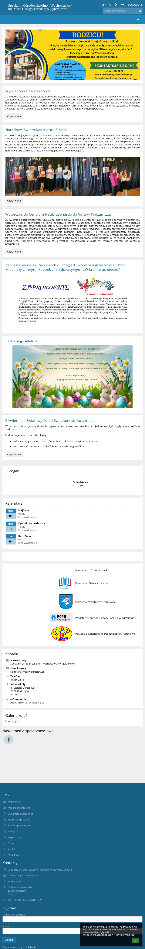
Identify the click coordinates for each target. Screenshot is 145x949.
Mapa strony (15, 837)
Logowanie (135, 4)
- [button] (110, 4)
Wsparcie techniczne (19, 807)
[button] (122, 4)
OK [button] (135, 940)
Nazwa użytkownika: (13, 914)
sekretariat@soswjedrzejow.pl (27, 671)
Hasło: (5, 926)
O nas (11, 843)
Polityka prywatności (19, 825)
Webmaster (14, 802)
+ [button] (104, 4)
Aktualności (14, 855)
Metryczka (13, 831)
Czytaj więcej (14, 116)
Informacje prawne (18, 819)
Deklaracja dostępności (20, 813)
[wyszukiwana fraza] (123, 11)
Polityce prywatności (124, 935)
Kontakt (12, 849)
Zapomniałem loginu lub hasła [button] (19, 947)
